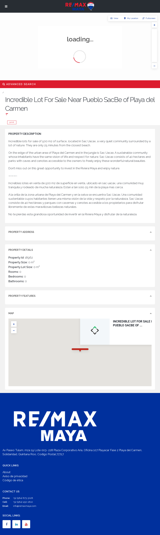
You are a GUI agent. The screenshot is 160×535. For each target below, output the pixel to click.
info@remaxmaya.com (24, 506)
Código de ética (13, 480)
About (6, 472)
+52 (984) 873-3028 (23, 498)
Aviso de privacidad (15, 476)
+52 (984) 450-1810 (23, 502)
